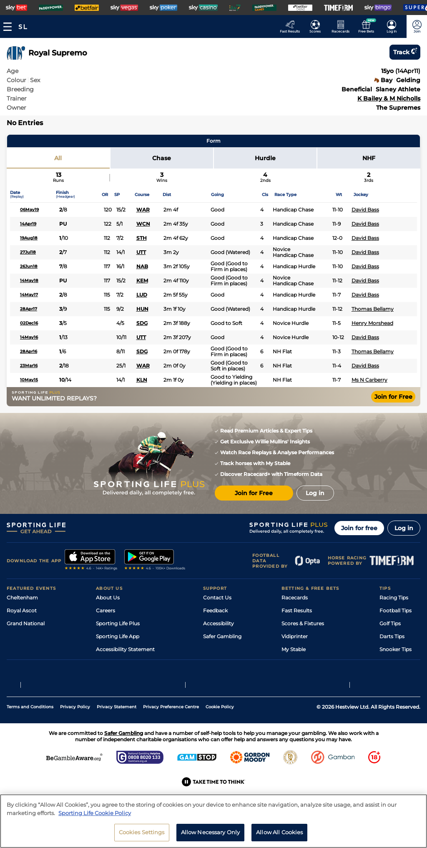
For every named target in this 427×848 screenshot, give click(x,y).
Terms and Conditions (30, 735)
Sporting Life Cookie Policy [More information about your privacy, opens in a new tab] (94, 813)
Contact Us (217, 597)
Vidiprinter (294, 636)
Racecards (294, 597)
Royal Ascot (22, 610)
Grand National (26, 623)
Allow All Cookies (279, 832)
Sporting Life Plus (118, 623)
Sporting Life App (117, 636)
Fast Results (296, 610)
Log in (403, 528)
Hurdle (265, 158)
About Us (108, 597)
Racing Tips (393, 597)
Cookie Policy (220, 735)
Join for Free (393, 396)
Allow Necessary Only (210, 832)
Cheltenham (22, 597)
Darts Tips (391, 636)
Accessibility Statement (125, 649)
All (58, 158)
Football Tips (395, 610)
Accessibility (218, 623)
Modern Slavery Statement (129, 662)
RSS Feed (107, 675)
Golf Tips (390, 623)
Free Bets (293, 662)
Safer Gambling (222, 636)
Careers (105, 610)
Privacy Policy (75, 735)
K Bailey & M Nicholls (388, 98)
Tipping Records (399, 662)
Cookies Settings (142, 832)
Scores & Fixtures (302, 623)
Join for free (359, 528)
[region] (213, 821)
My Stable (293, 649)
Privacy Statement (116, 735)
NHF (368, 158)
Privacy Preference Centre (171, 735)
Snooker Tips (395, 649)
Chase (161, 158)
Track (405, 52)
